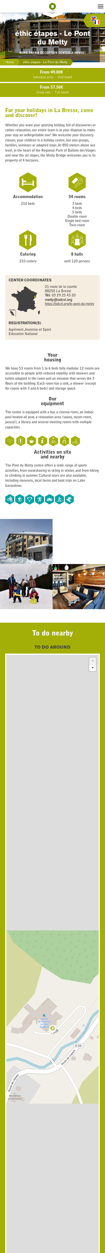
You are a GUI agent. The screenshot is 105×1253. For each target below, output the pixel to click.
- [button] (92, 667)
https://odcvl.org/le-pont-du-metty (69, 304)
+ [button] (92, 660)
